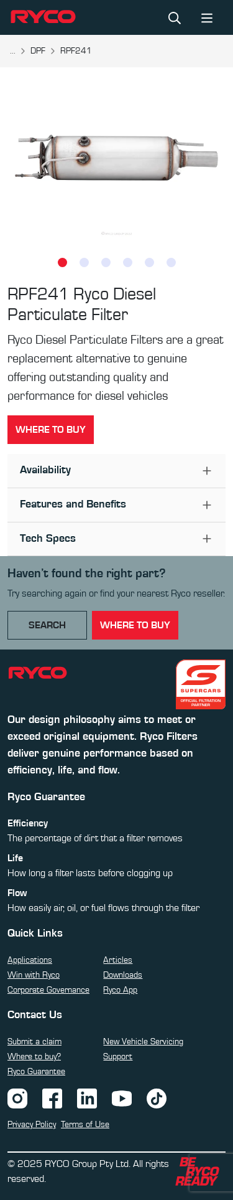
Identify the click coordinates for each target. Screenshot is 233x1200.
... (13, 51)
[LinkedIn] (87, 1098)
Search (47, 625)
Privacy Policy (31, 1124)
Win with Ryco (33, 975)
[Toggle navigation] (207, 17)
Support (117, 1056)
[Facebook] (52, 1098)
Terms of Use (85, 1124)
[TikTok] (157, 1098)
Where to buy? (34, 1056)
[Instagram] (17, 1098)
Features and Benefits (73, 504)
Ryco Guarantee (36, 1071)
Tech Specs (48, 538)
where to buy (135, 625)
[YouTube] (122, 1098)
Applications (29, 960)
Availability (45, 470)
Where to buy (51, 430)
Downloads (122, 975)
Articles (117, 960)
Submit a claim (34, 1041)
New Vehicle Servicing (143, 1041)
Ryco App (120, 990)
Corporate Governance (48, 990)
